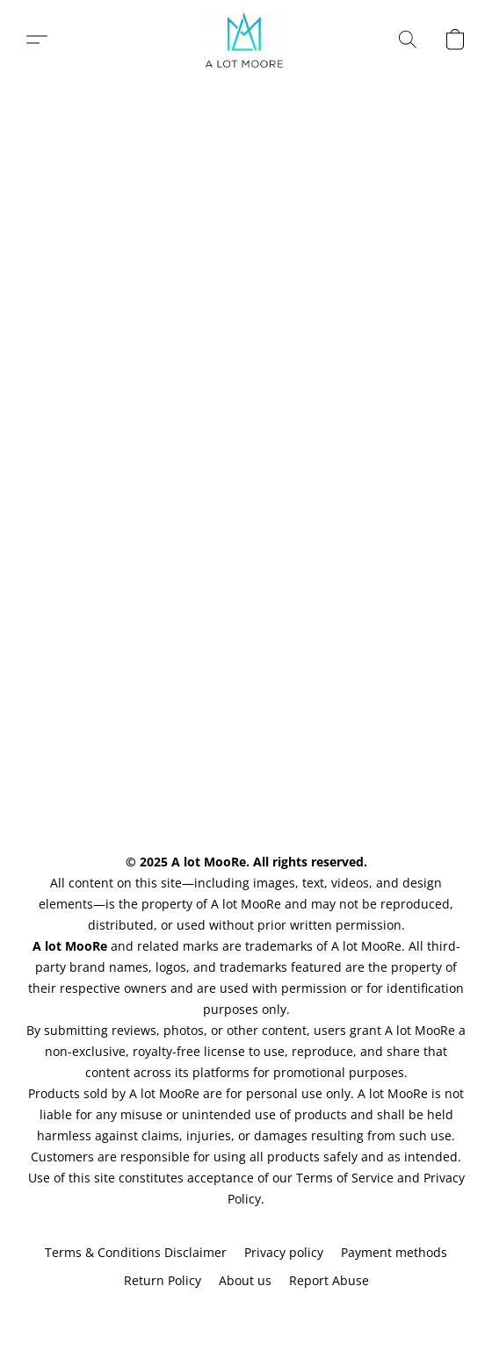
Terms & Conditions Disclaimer (136, 1252)
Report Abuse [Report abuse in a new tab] (329, 1280)
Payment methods (394, 1252)
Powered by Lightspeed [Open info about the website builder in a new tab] (246, 1312)
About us (245, 1280)
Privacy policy (283, 1252)
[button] (246, 39)
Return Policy (162, 1280)
